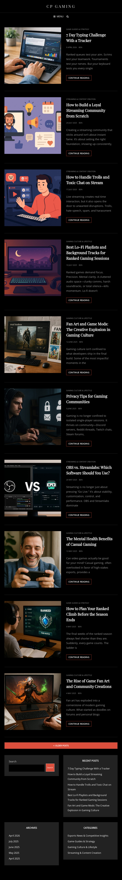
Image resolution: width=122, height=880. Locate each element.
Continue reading (80, 78)
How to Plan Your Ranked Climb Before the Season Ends (87, 614)
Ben (80, 47)
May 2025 (14, 852)
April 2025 (14, 858)
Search (12, 761)
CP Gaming (61, 6)
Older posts (62, 745)
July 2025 (13, 841)
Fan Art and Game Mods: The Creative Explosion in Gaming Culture (88, 329)
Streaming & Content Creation (81, 99)
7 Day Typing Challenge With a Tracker (89, 768)
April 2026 (14, 835)
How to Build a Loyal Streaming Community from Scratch (85, 110)
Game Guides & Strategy (77, 29)
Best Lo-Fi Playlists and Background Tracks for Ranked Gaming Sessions (87, 252)
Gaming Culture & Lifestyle (79, 241)
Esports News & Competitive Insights (88, 835)
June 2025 (14, 847)
